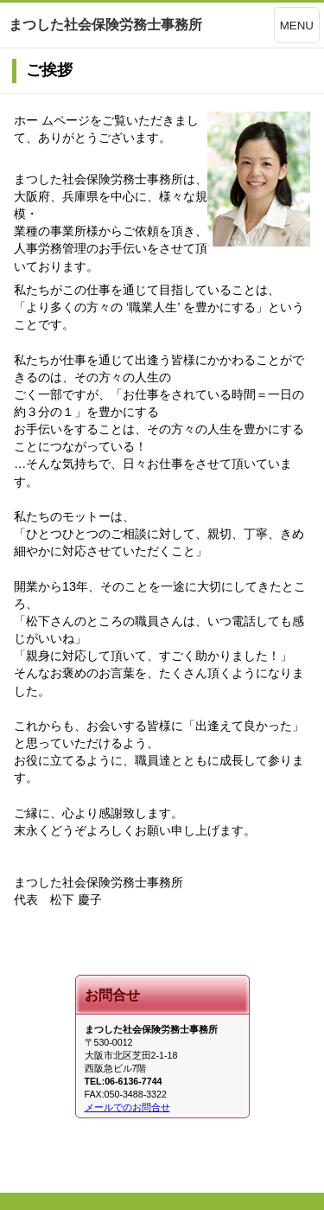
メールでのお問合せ (127, 1107)
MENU (297, 25)
